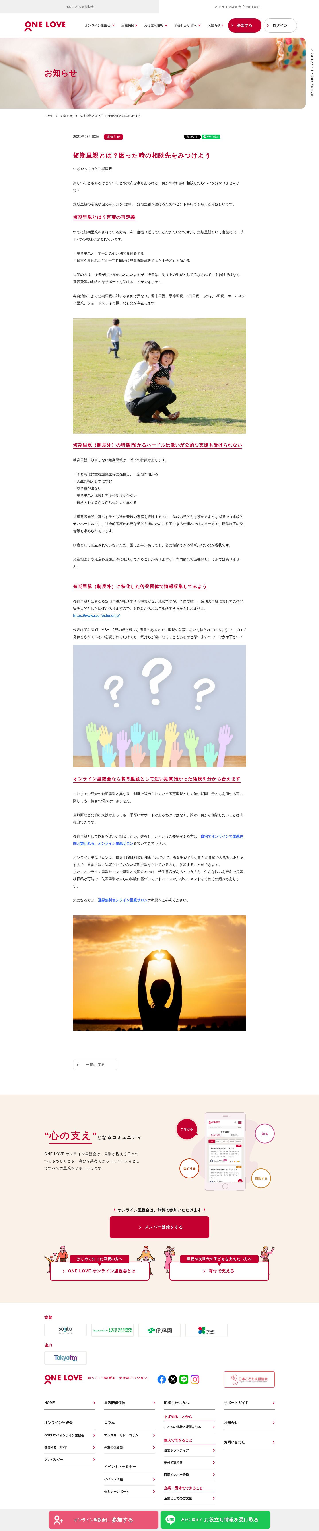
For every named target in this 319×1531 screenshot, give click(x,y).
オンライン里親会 (98, 25)
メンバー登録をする (163, 1227)
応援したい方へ (185, 25)
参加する (244, 25)
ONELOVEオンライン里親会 (64, 1435)
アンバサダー (53, 1459)
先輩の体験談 (113, 1447)
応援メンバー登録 (176, 1474)
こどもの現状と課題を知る (182, 1427)
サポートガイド (236, 1403)
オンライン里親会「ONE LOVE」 (239, 6)
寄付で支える (222, 1271)
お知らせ (216, 25)
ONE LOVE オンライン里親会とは (102, 1271)
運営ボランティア (176, 1450)
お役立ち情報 (153, 25)
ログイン (280, 25)
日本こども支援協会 (79, 6)
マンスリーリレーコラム (121, 1435)
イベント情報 (113, 1479)
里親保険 (129, 25)
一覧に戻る (95, 1065)
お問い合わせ (234, 1442)
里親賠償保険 (114, 1403)
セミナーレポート (116, 1491)
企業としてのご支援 (178, 1498)
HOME (48, 115)
